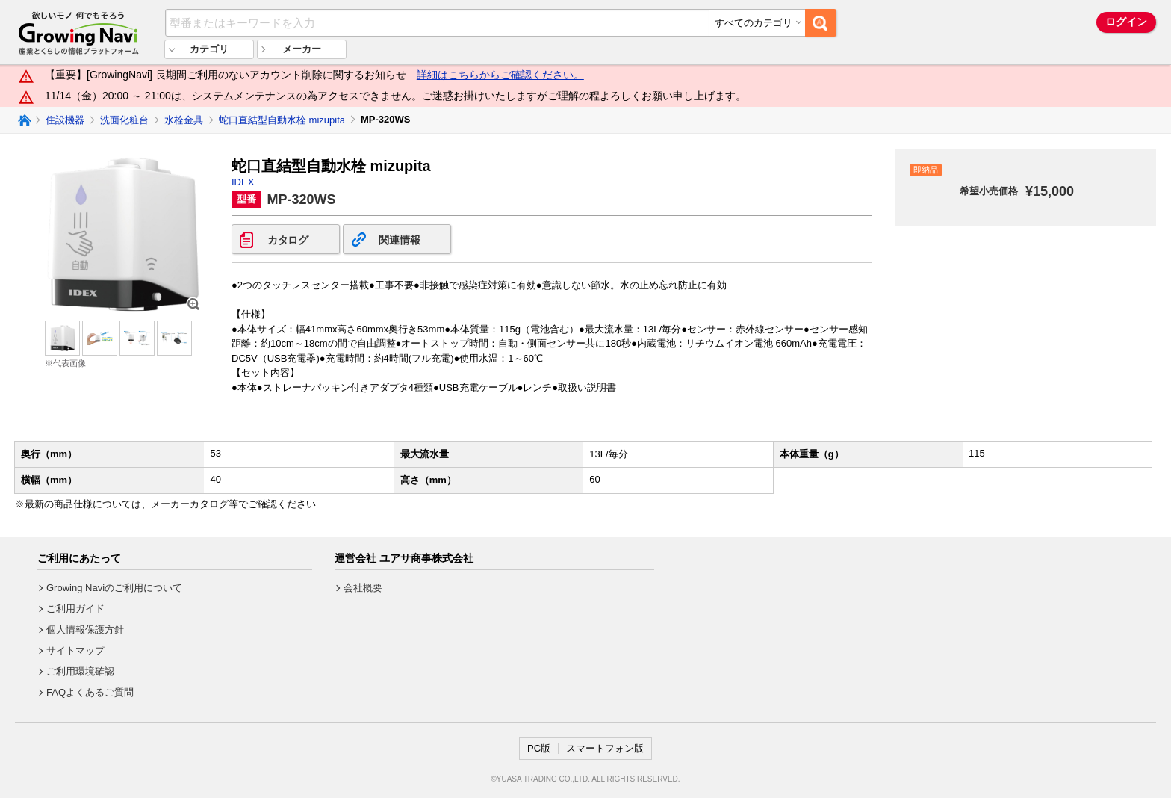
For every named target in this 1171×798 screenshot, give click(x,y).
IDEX (243, 182)
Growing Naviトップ (23, 120)
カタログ (287, 240)
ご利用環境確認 (80, 671)
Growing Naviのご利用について (114, 587)
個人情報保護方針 (85, 629)
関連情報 (399, 240)
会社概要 (363, 587)
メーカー (301, 49)
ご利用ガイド (75, 608)
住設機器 (65, 120)
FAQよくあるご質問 (90, 692)
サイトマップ (75, 650)
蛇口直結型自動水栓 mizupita (282, 120)
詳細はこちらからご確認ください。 (500, 75)
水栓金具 (183, 120)
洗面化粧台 (124, 120)
